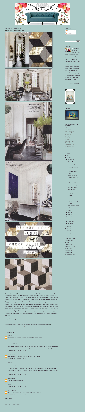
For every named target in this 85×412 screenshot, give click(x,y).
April (69, 216)
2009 (68, 230)
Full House (76, 48)
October (70, 161)
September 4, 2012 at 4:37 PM (17, 358)
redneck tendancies (72, 197)
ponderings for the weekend (74, 191)
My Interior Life (11, 343)
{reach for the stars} (72, 185)
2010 (68, 228)
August (69, 210)
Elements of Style (69, 250)
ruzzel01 (10, 378)
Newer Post (7, 401)
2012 (68, 157)
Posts (67, 30)
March (69, 219)
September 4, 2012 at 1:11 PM (17, 340)
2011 (68, 226)
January (70, 223)
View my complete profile (72, 83)
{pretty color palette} (72, 187)
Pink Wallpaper (68, 244)
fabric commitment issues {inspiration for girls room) (73, 171)
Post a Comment (8, 398)
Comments (69, 33)
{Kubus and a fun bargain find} (15, 30)
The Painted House (69, 240)
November (70, 159)
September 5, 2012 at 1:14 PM (17, 374)
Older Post (56, 401)
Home (32, 401)
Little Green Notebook (70, 246)
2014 (68, 153)
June (69, 212)
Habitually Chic (68, 248)
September (70, 164)
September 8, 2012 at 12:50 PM (17, 394)
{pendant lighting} (72, 189)
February (70, 221)
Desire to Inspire (68, 252)
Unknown (10, 354)
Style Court (67, 242)
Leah (9, 335)
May (69, 214)
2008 (68, 233)
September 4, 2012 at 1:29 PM (17, 350)
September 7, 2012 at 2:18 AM (17, 386)
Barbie (9, 362)
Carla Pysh (10, 390)
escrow (9, 384)
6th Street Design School (70, 254)
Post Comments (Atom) (16, 404)
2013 (68, 155)
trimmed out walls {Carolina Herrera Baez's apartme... (74, 201)
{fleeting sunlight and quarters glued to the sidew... (73, 177)
